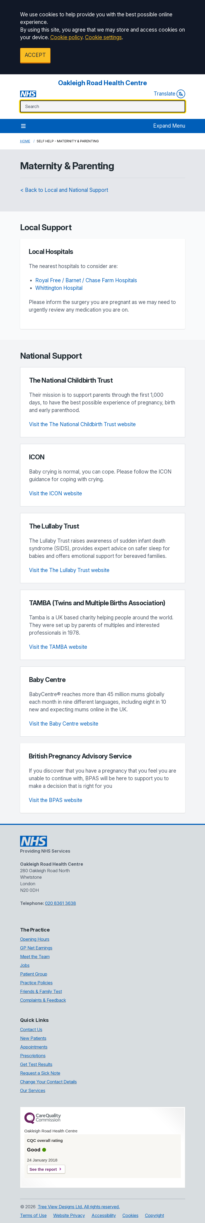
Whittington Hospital (59, 288)
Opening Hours (34, 939)
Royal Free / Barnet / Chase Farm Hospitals (86, 280)
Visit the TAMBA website (58, 647)
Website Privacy (69, 1215)
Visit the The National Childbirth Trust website (82, 424)
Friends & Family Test (41, 991)
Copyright (154, 1215)
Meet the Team (35, 956)
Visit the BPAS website (55, 800)
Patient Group (33, 974)
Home (25, 141)
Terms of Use (33, 1215)
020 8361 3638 (60, 903)
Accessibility (104, 1215)
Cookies (130, 1215)
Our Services (32, 1090)
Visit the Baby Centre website (63, 724)
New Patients (33, 1038)
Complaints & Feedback (43, 1000)
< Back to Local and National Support (64, 190)
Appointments (34, 1047)
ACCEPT (35, 55)
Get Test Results (36, 1064)
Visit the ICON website (55, 493)
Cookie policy (66, 37)
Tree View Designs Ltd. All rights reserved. (79, 1206)
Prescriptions (33, 1055)
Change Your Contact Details (48, 1081)
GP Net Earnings (36, 948)
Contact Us (31, 1029)
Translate (169, 94)
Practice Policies (36, 982)
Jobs (25, 965)
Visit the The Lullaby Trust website (69, 570)
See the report (43, 1169)
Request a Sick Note (40, 1073)
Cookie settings (103, 37)
